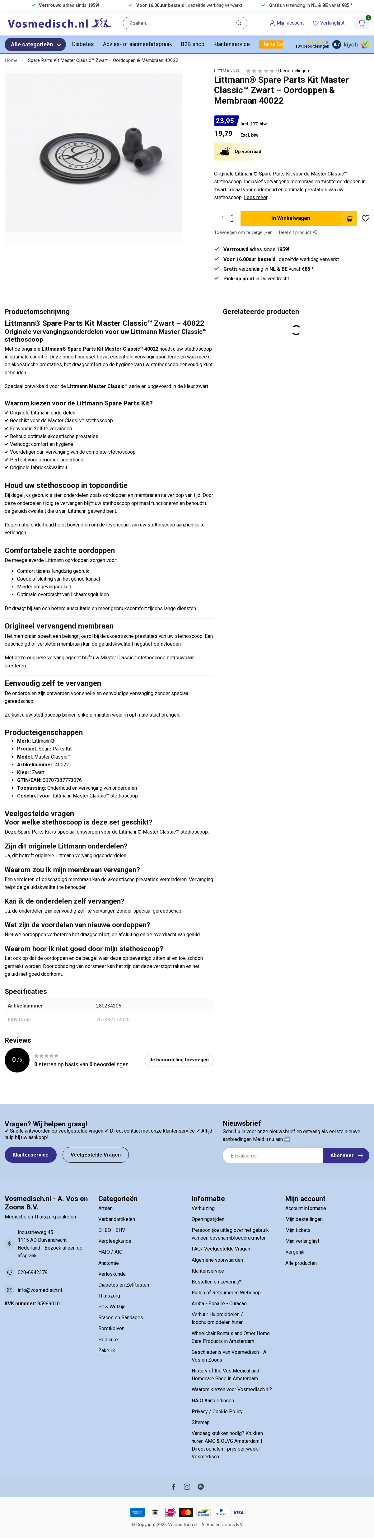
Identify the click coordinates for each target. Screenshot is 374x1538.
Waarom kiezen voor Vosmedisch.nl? (232, 1389)
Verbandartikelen (116, 1219)
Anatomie (108, 1263)
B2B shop (192, 44)
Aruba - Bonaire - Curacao (219, 1304)
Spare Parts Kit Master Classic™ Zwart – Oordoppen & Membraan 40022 (103, 60)
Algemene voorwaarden (217, 1260)
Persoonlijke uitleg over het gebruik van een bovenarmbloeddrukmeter (230, 1234)
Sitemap (201, 1422)
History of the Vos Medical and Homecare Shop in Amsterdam (225, 1374)
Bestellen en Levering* (216, 1282)
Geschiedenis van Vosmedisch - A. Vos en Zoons (229, 1356)
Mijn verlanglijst (302, 1241)
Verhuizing (203, 1208)
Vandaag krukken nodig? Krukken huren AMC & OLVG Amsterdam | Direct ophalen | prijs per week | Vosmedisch (227, 1445)
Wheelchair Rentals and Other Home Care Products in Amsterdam (231, 1337)
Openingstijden (208, 1219)
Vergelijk (294, 1252)
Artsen (105, 1208)
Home (11, 60)
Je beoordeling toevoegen (179, 1060)
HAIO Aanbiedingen (213, 1401)
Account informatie (305, 1208)
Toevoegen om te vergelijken (243, 232)
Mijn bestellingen (304, 1219)
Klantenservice (231, 44)
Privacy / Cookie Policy (217, 1411)
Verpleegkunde (114, 1241)
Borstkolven (111, 1328)
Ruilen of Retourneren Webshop (226, 1293)
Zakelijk (106, 1350)
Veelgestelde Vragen (96, 1155)
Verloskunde (112, 1274)
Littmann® (227, 71)
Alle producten (301, 1263)
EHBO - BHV (111, 1230)
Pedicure (108, 1340)
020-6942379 (33, 1272)
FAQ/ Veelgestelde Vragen (221, 1249)
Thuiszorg (109, 1296)
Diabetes (83, 44)
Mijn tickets (298, 1230)
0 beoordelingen (292, 70)
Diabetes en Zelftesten (123, 1285)
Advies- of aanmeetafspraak (137, 44)
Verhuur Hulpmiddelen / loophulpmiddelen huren (218, 1318)
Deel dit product (298, 232)
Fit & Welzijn (111, 1307)
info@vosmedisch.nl (40, 1290)
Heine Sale (274, 44)
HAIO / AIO (110, 1252)
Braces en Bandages (120, 1318)
